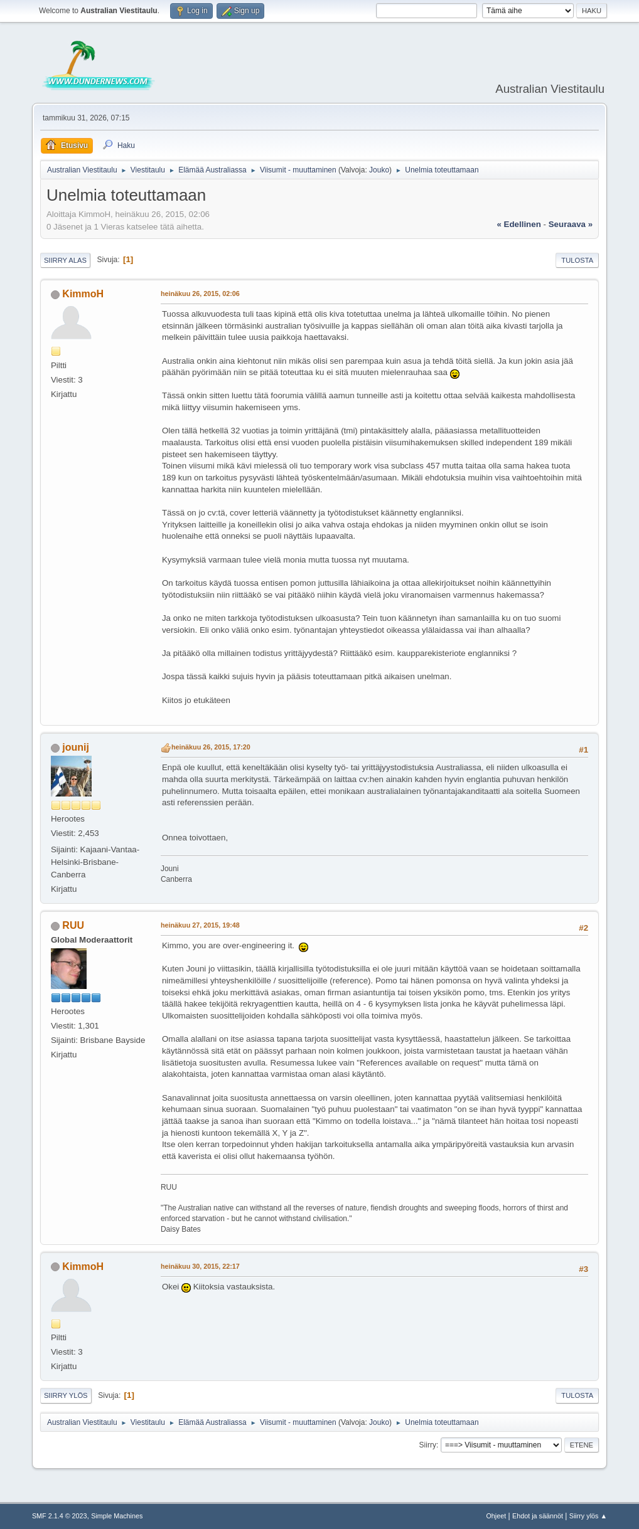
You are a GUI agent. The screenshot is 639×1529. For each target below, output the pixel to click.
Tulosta (577, 260)
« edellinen (518, 224)
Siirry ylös (66, 1395)
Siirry (427, 1445)
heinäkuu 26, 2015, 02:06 (200, 293)
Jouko (379, 170)
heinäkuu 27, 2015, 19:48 (200, 925)
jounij (75, 747)
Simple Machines (116, 1516)
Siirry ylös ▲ (588, 1516)
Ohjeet (496, 1516)
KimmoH (83, 293)
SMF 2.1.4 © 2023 (59, 1516)
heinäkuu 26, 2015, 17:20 (210, 747)
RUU (73, 925)
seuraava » (571, 224)
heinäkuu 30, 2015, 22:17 (200, 1266)
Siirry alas (65, 260)
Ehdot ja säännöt (537, 1516)
